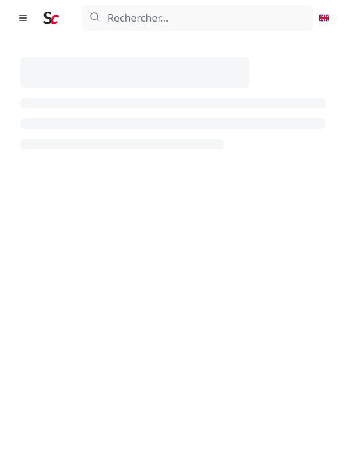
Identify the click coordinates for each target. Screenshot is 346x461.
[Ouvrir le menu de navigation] (23, 18)
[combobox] (197, 18)
